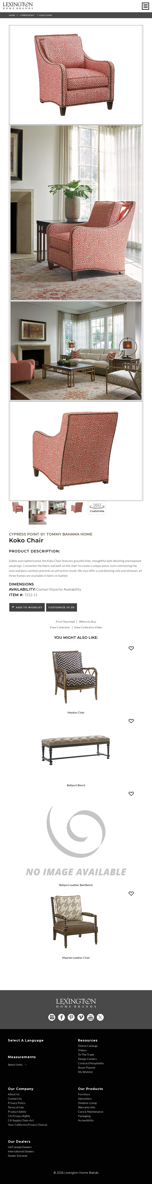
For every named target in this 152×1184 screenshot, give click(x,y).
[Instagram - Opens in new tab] (51, 1017)
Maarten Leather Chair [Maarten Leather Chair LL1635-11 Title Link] (76, 957)
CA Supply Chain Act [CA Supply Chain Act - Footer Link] (21, 1120)
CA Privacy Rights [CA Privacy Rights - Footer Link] (19, 1115)
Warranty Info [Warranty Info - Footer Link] (86, 1107)
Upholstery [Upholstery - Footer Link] (85, 1098)
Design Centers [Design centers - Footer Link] (87, 1058)
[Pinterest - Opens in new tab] (71, 1017)
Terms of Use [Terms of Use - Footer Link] (16, 1107)
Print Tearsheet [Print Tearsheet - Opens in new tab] (65, 621)
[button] (131, 648)
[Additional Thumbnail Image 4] (77, 507)
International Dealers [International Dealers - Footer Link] (21, 1151)
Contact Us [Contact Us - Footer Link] (15, 1098)
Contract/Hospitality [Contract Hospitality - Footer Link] (91, 1063)
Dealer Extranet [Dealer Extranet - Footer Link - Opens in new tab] (17, 1155)
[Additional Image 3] (76, 351)
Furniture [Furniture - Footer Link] (84, 1094)
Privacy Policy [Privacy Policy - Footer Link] (17, 1102)
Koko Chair (45, 15)
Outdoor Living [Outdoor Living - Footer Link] (87, 1102)
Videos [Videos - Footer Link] (82, 1050)
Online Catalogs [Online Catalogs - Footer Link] (88, 1045)
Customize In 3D (61, 607)
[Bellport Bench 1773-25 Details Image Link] (76, 780)
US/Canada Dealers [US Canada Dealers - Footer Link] (20, 1146)
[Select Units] (17, 1064)
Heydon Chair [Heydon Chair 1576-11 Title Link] (76, 712)
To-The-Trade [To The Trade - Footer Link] (86, 1054)
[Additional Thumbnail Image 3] (57, 507)
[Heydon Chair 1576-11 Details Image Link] (76, 707)
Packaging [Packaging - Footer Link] (84, 1115)
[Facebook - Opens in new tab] (61, 1017)
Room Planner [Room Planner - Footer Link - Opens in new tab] (87, 1067)
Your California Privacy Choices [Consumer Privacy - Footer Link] (27, 1124)
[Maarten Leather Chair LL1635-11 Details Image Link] (76, 952)
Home (12, 15)
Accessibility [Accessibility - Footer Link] (86, 1120)
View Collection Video (88, 627)
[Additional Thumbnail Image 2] (38, 513)
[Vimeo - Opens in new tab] (80, 1017)
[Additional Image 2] (76, 213)
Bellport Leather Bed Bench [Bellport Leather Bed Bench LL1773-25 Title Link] (76, 885)
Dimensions (21, 584)
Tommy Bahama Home (69, 534)
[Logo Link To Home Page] (18, 8)
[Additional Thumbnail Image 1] (18, 507)
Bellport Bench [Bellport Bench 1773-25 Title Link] (76, 785)
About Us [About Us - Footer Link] (13, 1094)
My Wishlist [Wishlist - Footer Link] (85, 1071)
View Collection (60, 627)
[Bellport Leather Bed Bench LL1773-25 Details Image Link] (76, 880)
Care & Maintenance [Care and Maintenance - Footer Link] (90, 1111)
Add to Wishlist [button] (28, 607)
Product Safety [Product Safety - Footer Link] (17, 1111)
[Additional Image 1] (76, 75)
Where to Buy (87, 621)
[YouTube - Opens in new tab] (90, 1017)
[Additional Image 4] (76, 451)
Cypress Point (27, 15)
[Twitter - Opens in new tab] (100, 1017)
